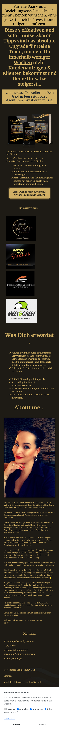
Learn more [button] (9, 718)
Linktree (8, 676)
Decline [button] (16, 724)
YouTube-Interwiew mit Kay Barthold (23, 682)
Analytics (23, 709)
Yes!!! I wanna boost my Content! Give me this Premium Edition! (29, 193)
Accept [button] (42, 724)
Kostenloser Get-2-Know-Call (19, 670)
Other (49, 709)
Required (10, 709)
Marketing (38, 709)
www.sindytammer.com (16, 650)
